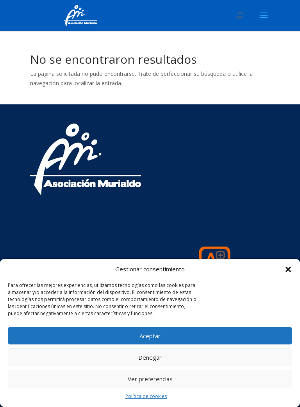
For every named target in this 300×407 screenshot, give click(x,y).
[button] (288, 269)
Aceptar (150, 336)
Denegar (150, 357)
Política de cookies (146, 396)
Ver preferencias (150, 379)
